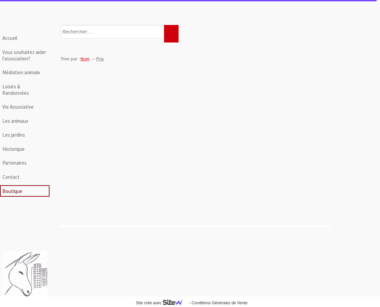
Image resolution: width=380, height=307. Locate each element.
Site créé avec (162, 303)
